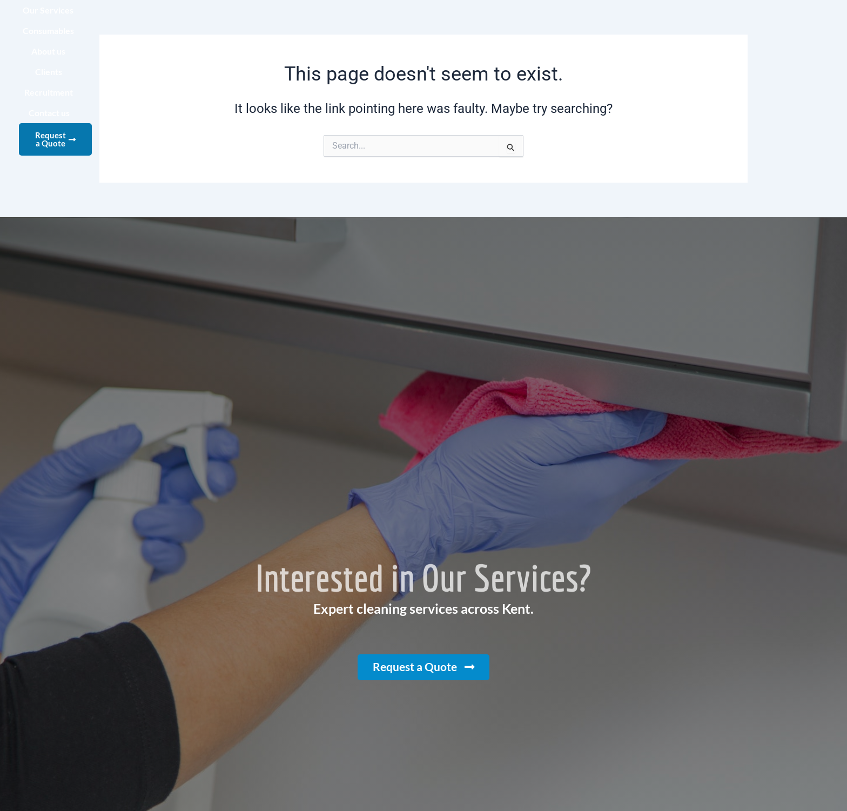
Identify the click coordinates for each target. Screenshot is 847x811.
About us (496, 24)
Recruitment (612, 24)
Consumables (428, 24)
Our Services (353, 24)
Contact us (681, 24)
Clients (550, 24)
